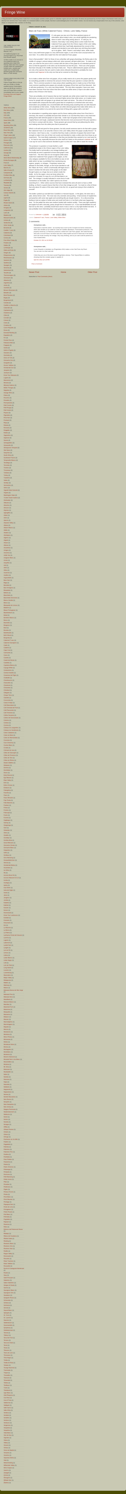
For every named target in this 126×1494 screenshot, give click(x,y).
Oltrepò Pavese (8, 1129)
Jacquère (7, 370)
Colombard (7, 235)
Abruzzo (6, 507)
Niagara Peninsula (9, 1109)
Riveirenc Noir (8, 1248)
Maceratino (7, 975)
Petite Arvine (8, 1179)
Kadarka (6, 902)
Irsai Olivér (7, 887)
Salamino (7, 1280)
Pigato (6, 1189)
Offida (5, 1127)
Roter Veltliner (8, 1263)
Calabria (6, 647)
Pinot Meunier (8, 1199)
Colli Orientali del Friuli (11, 707)
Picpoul (6, 412)
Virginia (6, 492)
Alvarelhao (7, 547)
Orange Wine (8, 392)
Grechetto (7, 355)
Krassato (6, 920)
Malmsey (6, 985)
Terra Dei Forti (8, 1338)
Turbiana (6, 472)
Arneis (6, 560)
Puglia (6, 200)
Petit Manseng (8, 1177)
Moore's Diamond (9, 1057)
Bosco (6, 620)
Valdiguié (6, 1405)
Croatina (6, 325)
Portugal (6, 142)
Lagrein (6, 940)
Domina (6, 767)
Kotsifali (6, 917)
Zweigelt (6, 1473)
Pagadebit (7, 1144)
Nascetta (6, 1084)
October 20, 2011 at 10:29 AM (43, 240)
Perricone (7, 1174)
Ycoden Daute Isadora (11, 497)
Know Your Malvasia (10, 375)
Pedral (6, 1164)
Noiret (5, 1117)
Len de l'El (7, 950)
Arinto (5, 285)
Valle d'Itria (7, 1410)
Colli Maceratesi (9, 705)
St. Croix (6, 1315)
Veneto (6, 187)
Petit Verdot (7, 410)
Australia (6, 287)
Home (63, 272)
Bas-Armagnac (8, 587)
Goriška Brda (8, 840)
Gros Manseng (8, 857)
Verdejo (6, 483)
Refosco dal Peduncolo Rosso (13, 1229)
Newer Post (34, 272)
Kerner (6, 910)
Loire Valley (53, 217)
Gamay (6, 822)
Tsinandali (7, 1380)
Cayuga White (8, 667)
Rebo (5, 1227)
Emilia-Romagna (9, 160)
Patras (6, 395)
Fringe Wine (15, 12)
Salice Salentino (9, 1282)
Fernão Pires (8, 340)
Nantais (6, 1077)
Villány (6, 1442)
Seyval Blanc (8, 1310)
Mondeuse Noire (9, 1044)
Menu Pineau (8, 1037)
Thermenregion (8, 275)
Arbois (6, 205)
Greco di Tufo (8, 358)
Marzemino (7, 380)
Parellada (7, 1157)
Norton (6, 1119)
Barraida (6, 585)
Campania (7, 172)
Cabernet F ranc (39, 217)
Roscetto (6, 1258)
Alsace (6, 542)
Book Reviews (8, 295)
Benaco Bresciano (9, 290)
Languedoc (7, 210)
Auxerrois (7, 572)
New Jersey (7, 1107)
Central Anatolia (9, 672)
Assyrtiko (6, 563)
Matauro (6, 1017)
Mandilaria (7, 999)
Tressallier (7, 1375)
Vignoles (6, 1437)
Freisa (6, 807)
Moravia (6, 382)
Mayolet (6, 1027)
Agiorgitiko (7, 512)
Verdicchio (7, 222)
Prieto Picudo (8, 1212)
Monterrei (7, 1054)
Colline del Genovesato (11, 717)
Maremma (7, 1009)
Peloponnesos (8, 255)
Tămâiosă (7, 1390)
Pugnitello (7, 1219)
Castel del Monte (9, 660)
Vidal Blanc (7, 1433)
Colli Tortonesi (8, 712)
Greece (6, 140)
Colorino (6, 720)
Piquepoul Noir (8, 1204)
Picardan (6, 1184)
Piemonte (7, 145)
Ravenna (6, 1224)
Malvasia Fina (8, 994)
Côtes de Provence (10, 755)
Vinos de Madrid (9, 1450)
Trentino (6, 467)
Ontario (6, 1132)
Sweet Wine (7, 120)
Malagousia (7, 980)
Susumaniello (8, 1325)
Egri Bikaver (7, 777)
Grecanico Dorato (9, 845)
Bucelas (6, 630)
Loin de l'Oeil (8, 965)
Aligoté (6, 540)
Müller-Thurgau (8, 387)
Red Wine (7, 110)
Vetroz (6, 487)
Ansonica (7, 552)
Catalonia (7, 233)
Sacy (5, 1275)
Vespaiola (7, 1428)
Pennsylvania (8, 403)
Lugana (6, 377)
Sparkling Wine (8, 125)
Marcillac (6, 1004)
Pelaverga (7, 1169)
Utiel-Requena (8, 1395)
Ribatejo (6, 1233)
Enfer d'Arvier (8, 785)
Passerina (7, 1162)
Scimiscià (7, 1305)
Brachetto (7, 622)
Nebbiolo (6, 1087)
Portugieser (7, 1209)
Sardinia (6, 262)
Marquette (7, 1012)
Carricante (7, 652)
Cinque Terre (8, 695)
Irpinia (6, 885)
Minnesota (7, 1039)
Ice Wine (6, 870)
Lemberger (7, 247)
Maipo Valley (8, 977)
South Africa (7, 455)
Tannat (6, 1332)
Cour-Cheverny (8, 742)
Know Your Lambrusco (11, 915)
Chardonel (7, 685)
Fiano (5, 795)
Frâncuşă (7, 812)
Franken (6, 805)
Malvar (6, 987)
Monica (6, 1047)
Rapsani (6, 1222)
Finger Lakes (8, 135)
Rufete (6, 432)
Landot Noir (7, 945)
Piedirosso (7, 1187)
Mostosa (6, 1064)
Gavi (5, 827)
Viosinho (6, 1455)
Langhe (6, 947)
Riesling (6, 1241)
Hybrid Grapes (8, 137)
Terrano (6, 1340)
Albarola (6, 280)
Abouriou (6, 505)
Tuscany (6, 185)
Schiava (6, 1303)
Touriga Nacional (9, 1367)
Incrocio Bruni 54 (9, 875)
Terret (5, 1345)
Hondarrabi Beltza (9, 865)
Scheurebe (7, 1300)
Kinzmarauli (7, 912)
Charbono (7, 313)
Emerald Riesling (9, 332)
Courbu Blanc (8, 745)
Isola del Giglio (8, 890)
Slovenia (6, 267)
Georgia (6, 153)
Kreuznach (7, 922)
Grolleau (6, 855)
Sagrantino (7, 435)
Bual (5, 627)
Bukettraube (7, 632)
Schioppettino (8, 443)
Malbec (6, 982)
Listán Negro (8, 960)
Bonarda (6, 227)
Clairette (6, 697)
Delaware (7, 765)
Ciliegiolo (6, 692)
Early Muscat (8, 775)
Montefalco (7, 1052)
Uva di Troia (7, 1400)
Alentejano (7, 535)
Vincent (6, 1445)
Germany (7, 177)
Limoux (6, 952)
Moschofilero (8, 1062)
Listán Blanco (8, 957)
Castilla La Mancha (10, 305)
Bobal (5, 615)
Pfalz (5, 1182)
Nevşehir (6, 1102)
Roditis (6, 1251)
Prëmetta (6, 1217)
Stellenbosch (8, 1322)
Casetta (6, 657)
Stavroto (6, 1320)
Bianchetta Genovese (10, 597)
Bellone (6, 592)
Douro (6, 772)
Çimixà (6, 1475)
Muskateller (7, 1072)
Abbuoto (6, 502)
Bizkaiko (6, 292)
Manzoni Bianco (9, 1002)
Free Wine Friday (9, 240)
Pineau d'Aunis (8, 1192)
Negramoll (7, 1089)
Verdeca (6, 1412)
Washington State (9, 495)
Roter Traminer (8, 1261)
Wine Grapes (8, 1468)
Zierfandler (7, 500)
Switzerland (7, 270)
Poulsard (6, 420)
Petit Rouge (7, 407)
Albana (6, 525)
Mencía (6, 1029)
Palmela (6, 1147)
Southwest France (9, 457)
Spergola (6, 1313)
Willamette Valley (9, 1465)
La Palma (7, 932)
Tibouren (6, 1350)
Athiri (5, 567)
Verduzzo (7, 1423)
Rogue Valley (8, 1253)
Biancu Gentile (8, 600)
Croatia (6, 747)
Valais (5, 480)
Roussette (7, 1266)
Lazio (5, 212)
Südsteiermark (8, 1330)
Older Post (92, 272)
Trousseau (7, 470)
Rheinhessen (8, 257)
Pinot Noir (7, 417)
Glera (5, 832)
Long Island (7, 967)
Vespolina (7, 1430)
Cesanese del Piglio (10, 675)
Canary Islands (8, 193)
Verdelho (6, 1417)
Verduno (6, 1420)
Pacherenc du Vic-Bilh (11, 1139)
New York (7, 132)
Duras (5, 330)
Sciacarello (7, 445)
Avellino (6, 575)
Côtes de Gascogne (10, 752)
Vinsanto (6, 1452)
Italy (5, 113)
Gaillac (6, 245)
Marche (6, 167)
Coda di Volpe (8, 702)
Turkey (6, 475)
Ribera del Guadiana (10, 1236)
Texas (5, 1348)
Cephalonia (7, 310)
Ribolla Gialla (8, 1238)
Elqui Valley (7, 780)
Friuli (5, 163)
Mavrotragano (8, 1024)
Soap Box (7, 452)
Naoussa (6, 1079)
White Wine (61, 217)
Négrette (6, 390)
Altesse (6, 545)
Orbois (6, 1134)
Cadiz (5, 645)
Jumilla (6, 900)
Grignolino (7, 850)
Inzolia (6, 880)
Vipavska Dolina (9, 1457)
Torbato (6, 1365)
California (7, 148)
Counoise (7, 740)
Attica (5, 570)
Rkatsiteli (6, 182)
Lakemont (7, 942)
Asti (5, 565)
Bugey (6, 297)
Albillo (5, 530)
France (47, 217)
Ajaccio (6, 520)
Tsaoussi (6, 1377)
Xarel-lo (6, 1470)
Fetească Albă (8, 342)
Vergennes (7, 1425)
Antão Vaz (7, 555)
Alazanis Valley (8, 523)
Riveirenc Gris (8, 1246)
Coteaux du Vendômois (11, 730)
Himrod (6, 862)
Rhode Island (8, 203)
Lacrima (6, 937)
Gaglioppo (7, 820)
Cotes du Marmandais (11, 737)
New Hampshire (9, 1104)
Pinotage (6, 1202)
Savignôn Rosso (9, 1298)
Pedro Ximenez (8, 1167)
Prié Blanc (7, 1214)
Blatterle (6, 607)
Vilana (6, 1440)
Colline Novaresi (9, 715)
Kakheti (6, 905)
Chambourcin (8, 680)
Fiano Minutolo (8, 797)
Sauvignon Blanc (9, 1290)
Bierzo (6, 603)
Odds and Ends (8, 250)
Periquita (6, 1172)
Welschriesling (8, 1463)
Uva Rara (7, 1397)
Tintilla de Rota (8, 1362)
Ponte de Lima (8, 1207)
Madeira (6, 215)
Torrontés (7, 465)
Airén (5, 518)
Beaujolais (7, 590)
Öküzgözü (7, 1477)
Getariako (7, 830)
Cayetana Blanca (9, 665)
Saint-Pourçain (8, 1277)
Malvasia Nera (8, 997)
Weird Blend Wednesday (11, 158)
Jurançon (7, 372)
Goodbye (6, 837)
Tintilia (6, 1360)
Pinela (6, 1194)
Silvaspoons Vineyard (10, 447)
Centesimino (8, 670)
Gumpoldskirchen (9, 860)
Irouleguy (7, 882)
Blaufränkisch (8, 612)
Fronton (6, 810)
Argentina (7, 283)
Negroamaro (8, 1092)
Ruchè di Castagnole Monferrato (14, 1268)
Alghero (6, 537)
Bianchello (7, 595)
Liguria (6, 198)
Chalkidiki (7, 677)
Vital (5, 1460)
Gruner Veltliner (9, 365)
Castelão (6, 662)
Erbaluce (6, 787)
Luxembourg (8, 972)
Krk (5, 925)
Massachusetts (8, 217)
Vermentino (7, 485)
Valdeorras (7, 1402)
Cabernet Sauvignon (10, 643)
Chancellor (7, 683)
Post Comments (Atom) (45, 276)
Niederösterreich (9, 1112)
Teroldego (7, 462)
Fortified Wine (8, 175)
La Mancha (7, 927)
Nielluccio (7, 1114)
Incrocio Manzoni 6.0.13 (11, 877)
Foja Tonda (7, 800)
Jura (5, 195)
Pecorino (6, 398)
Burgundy (7, 637)
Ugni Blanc (7, 1393)
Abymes (6, 510)
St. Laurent (7, 1317)
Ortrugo (6, 1137)
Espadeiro (7, 335)
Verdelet (6, 1415)
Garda (6, 347)
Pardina (6, 1154)
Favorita (6, 792)
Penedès (6, 400)
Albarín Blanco (8, 527)
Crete (5, 323)
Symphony (7, 1327)
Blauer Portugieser (9, 610)
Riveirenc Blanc (9, 1243)
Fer (5, 337)
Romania (6, 427)
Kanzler (6, 907)
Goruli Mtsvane (8, 842)
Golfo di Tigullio (8, 350)
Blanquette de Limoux (10, 605)
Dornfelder (7, 770)
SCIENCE (7, 127)
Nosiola (6, 1122)
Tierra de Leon (8, 1353)
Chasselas (7, 687)
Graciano (6, 353)
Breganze (7, 625)
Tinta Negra (7, 1357)
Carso (5, 655)
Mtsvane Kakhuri (9, 385)
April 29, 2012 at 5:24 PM (41, 260)
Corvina (6, 725)
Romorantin (7, 1256)
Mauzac (6, 1019)
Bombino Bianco (9, 617)
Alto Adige (7, 190)
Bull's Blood (7, 635)
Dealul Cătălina (8, 763)
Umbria (6, 220)
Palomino (7, 1149)
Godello (6, 835)
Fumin (6, 815)
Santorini (6, 260)
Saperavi (41, 72)
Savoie (6, 440)
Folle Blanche (8, 802)
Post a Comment (37, 264)
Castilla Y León (8, 230)
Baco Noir (7, 580)
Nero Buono (7, 1099)
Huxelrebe (7, 867)
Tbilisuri (6, 1335)
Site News (7, 450)
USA (5, 115)
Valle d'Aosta (8, 170)
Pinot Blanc (7, 1197)
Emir (5, 782)
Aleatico (6, 532)
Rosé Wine (7, 130)
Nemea (6, 1094)
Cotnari (6, 320)
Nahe (5, 1074)
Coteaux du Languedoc (11, 727)
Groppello (7, 363)
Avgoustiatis (7, 577)
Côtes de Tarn (8, 757)
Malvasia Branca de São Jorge (13, 990)
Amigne (6, 550)
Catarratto (7, 307)
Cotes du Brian (8, 735)
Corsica (6, 238)
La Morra (6, 930)
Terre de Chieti (8, 1343)
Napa (5, 1082)
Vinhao (6, 1447)
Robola (6, 425)
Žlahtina (6, 1482)
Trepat (6, 1372)
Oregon (6, 252)
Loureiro (6, 970)
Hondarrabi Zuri (9, 367)
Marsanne (7, 1014)
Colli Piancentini (9, 710)
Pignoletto (7, 415)
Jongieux (6, 897)
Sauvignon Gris (8, 1292)
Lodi (5, 962)
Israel (5, 892)
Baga (5, 582)
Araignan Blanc (8, 558)
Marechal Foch (8, 1007)
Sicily (5, 155)
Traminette (7, 1370)
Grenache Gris (8, 360)
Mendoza (7, 1034)
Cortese (6, 723)
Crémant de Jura (9, 750)
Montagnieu (7, 1049)
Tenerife (6, 273)
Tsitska (6, 1383)
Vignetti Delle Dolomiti (11, 490)
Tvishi (5, 1388)
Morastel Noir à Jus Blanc (12, 1059)
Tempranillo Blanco (10, 460)
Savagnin (7, 265)
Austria (6, 150)
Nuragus (6, 1124)
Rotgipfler (7, 430)
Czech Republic (9, 327)
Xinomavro (7, 278)
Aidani (6, 515)
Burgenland (7, 300)
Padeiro (6, 1142)
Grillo (5, 852)
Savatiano (7, 1295)
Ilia (4, 872)
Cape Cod (7, 650)
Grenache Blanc (9, 847)
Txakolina (7, 478)
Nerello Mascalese (9, 1097)
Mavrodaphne (8, 1022)
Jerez (5, 895)
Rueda (6, 1273)
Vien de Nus (7, 1435)
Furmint (6, 817)
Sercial (6, 1308)
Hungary (6, 207)
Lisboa (6, 955)
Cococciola (7, 700)
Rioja (5, 422)
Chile (5, 315)
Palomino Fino (8, 1152)
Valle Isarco (7, 1407)
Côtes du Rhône (9, 760)
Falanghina (7, 790)
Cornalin (6, 318)
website (87, 139)
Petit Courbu (8, 405)
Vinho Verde (7, 225)
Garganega (7, 825)
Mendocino (7, 1032)
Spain (5, 123)
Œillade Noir (7, 1480)
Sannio (6, 1287)
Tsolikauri (7, 1385)
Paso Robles (8, 1159)
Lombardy (7, 180)
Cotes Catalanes (9, 732)
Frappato (6, 345)
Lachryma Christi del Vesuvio (13, 935)
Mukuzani (7, 1069)
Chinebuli (7, 690)
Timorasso (7, 1355)
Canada (6, 302)
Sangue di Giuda (9, 1285)
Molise (6, 1042)
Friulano (6, 243)
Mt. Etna (6, 1067)
